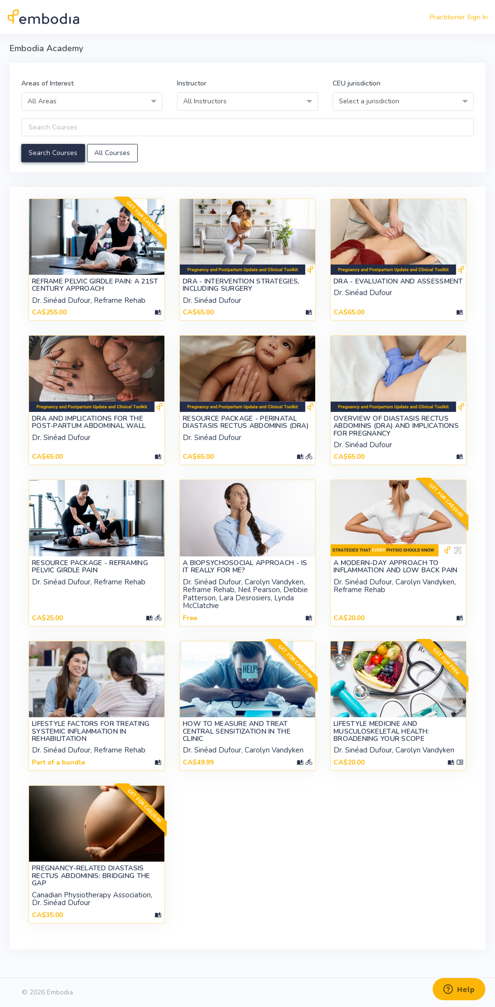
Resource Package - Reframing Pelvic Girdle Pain (90, 566)
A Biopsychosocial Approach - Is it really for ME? (245, 566)
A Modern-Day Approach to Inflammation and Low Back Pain (395, 566)
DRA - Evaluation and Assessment (398, 281)
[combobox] (91, 101)
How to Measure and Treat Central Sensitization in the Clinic (237, 731)
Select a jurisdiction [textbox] (369, 101)
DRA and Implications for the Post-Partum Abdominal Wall (89, 422)
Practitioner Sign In (459, 17)
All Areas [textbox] (42, 101)
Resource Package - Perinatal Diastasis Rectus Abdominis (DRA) (246, 422)
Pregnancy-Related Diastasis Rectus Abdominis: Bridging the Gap (91, 876)
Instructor (191, 83)
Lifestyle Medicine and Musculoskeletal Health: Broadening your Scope (381, 731)
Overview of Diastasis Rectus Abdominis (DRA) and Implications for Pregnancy (396, 426)
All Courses (112, 152)
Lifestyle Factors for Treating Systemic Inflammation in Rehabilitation (90, 731)
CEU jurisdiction (356, 83)
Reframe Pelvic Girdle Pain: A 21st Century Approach (95, 285)
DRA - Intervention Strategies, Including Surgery (241, 285)
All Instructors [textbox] (205, 101)
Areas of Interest (47, 83)
